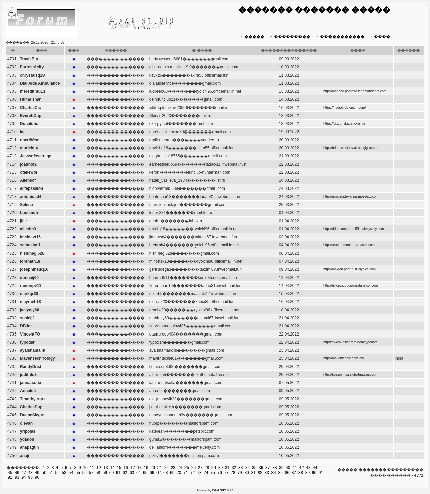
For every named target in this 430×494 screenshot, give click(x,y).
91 (321, 472)
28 (207, 467)
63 (132, 472)
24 (180, 467)
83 (267, 472)
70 (179, 472)
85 (280, 472)
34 (247, 467)
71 (185, 472)
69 (172, 472)
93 (17, 477)
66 (152, 472)
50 (44, 472)
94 (23, 477)
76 (219, 472)
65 (145, 472)
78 (233, 472)
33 (240, 467)
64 (138, 472)
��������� (289, 36)
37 (267, 467)
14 (112, 467)
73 (199, 472)
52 (57, 472)
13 (105, 467)
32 (234, 467)
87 (294, 472)
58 (98, 472)
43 (308, 467)
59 (105, 472)
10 (85, 467)
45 (10, 472)
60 (111, 472)
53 (64, 472)
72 (192, 472)
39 (281, 467)
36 (261, 467)
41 (294, 467)
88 (300, 472)
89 (307, 472)
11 (92, 467)
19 (146, 467)
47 (23, 472)
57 (91, 472)
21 (159, 467)
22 (166, 467)
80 (246, 472)
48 (30, 472)
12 (98, 467)
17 (132, 467)
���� (379, 36)
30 (220, 467)
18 (139, 467)
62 (125, 472)
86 (287, 472)
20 (153, 467)
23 (173, 467)
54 (71, 472)
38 (274, 467)
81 (253, 472)
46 (17, 472)
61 (118, 472)
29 (213, 467)
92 (10, 477)
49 (37, 472)
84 (273, 472)
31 (227, 467)
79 (239, 472)
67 (158, 472)
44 (315, 467)
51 (51, 472)
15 (119, 467)
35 (254, 467)
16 (125, 467)
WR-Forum (219, 490)
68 (165, 472)
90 (314, 472)
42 (301, 467)
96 (37, 477)
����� (251, 36)
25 (186, 467)
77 (226, 472)
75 (212, 472)
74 (206, 472)
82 (260, 472)
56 (84, 472)
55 (78, 472)
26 (193, 467)
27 (200, 467)
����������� (340, 36)
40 (288, 467)
